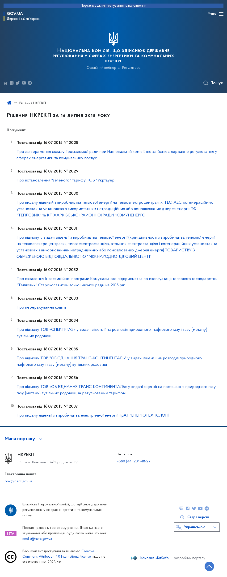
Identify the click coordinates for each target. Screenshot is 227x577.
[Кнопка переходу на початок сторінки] (209, 566)
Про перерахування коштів (42, 307)
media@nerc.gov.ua (37, 539)
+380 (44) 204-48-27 (133, 461)
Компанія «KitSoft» (155, 558)
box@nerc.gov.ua (18, 481)
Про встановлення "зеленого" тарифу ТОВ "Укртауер (65, 180)
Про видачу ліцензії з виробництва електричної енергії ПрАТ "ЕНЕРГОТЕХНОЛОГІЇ (93, 415)
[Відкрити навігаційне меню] (221, 14)
